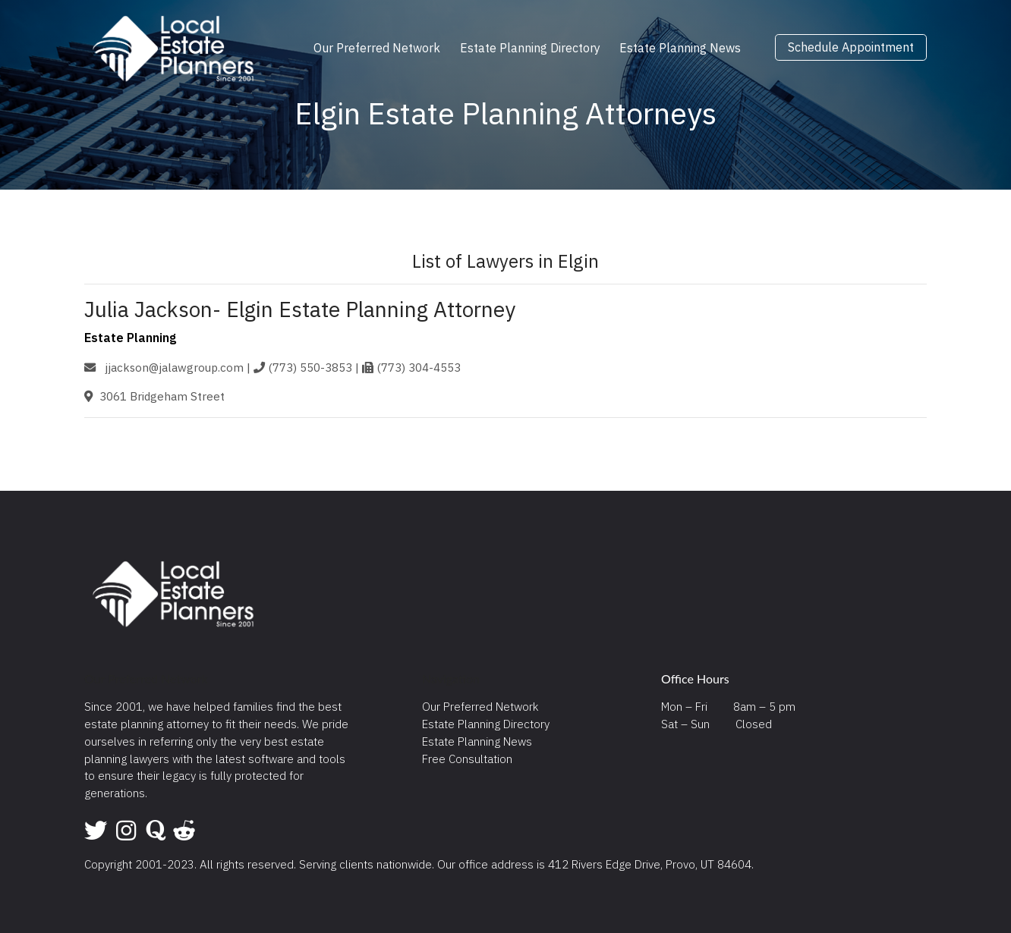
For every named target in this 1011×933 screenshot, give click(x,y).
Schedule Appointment (851, 47)
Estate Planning (130, 337)
